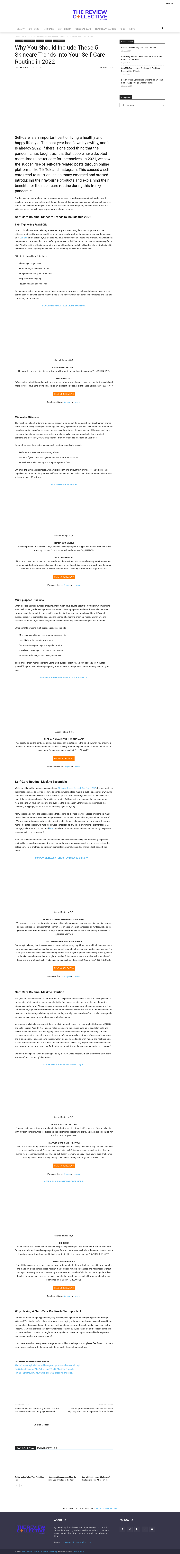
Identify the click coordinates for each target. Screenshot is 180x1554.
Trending (48, 41)
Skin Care (40, 41)
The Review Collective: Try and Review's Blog (39, 1551)
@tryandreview (106, 1508)
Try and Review (59, 41)
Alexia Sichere (22, 67)
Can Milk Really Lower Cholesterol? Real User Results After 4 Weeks (140, 69)
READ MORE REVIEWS (64, 394)
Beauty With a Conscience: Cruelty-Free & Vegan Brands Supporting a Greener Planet (142, 81)
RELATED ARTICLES (25, 1448)
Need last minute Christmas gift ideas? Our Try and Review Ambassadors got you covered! (37, 1410)
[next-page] (21, 1485)
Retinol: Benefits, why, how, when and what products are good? (44, 1373)
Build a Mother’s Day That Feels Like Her (138, 48)
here (51, 828)
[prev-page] (16, 1485)
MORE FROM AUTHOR (47, 1448)
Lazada (77, 766)
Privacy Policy (79, 1551)
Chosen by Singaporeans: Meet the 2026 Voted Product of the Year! (141, 58)
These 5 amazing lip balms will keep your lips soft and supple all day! (47, 1365)
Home (17, 36)
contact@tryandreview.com (78, 1542)
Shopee (66, 766)
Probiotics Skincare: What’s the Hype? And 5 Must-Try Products (44, 1369)
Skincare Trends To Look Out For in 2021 (77, 788)
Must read (26, 36)
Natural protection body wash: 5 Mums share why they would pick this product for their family (90, 1410)
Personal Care (29, 41)
